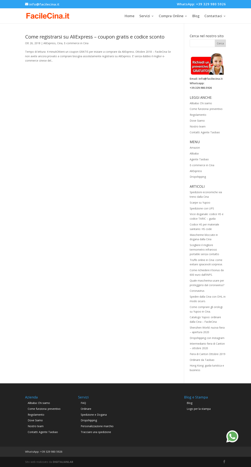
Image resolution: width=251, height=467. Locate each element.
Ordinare (86, 409)
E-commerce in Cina (76, 43)
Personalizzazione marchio (97, 426)
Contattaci (213, 16)
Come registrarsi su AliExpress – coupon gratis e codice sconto (94, 36)
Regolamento (198, 115)
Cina (59, 43)
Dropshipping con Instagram (207, 338)
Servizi (144, 16)
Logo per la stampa (199, 409)
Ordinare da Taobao (202, 360)
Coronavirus (197, 291)
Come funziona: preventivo (206, 109)
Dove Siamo (197, 120)
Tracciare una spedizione (96, 432)
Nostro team (198, 126)
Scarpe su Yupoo (200, 202)
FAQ (83, 403)
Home (129, 16)
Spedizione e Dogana (94, 414)
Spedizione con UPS (202, 208)
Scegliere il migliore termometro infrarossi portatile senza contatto (204, 249)
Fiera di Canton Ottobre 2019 (207, 354)
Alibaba (194, 153)
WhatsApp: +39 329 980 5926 (201, 4)
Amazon (195, 147)
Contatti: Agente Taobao (205, 132)
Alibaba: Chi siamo (201, 103)
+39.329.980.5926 (201, 88)
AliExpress (49, 43)
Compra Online (171, 16)
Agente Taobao (199, 159)
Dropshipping (198, 176)
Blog (196, 16)
